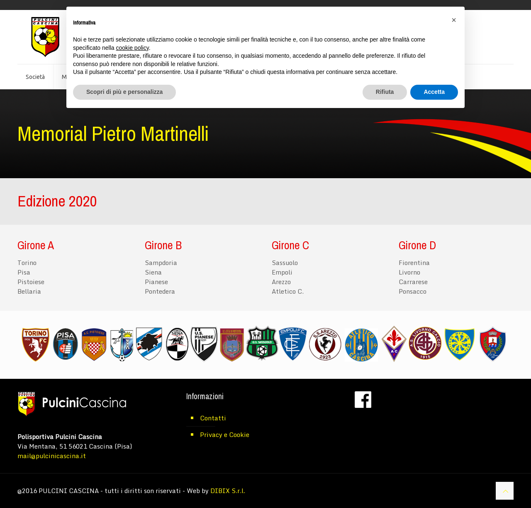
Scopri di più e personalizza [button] (124, 91)
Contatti (213, 418)
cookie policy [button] (132, 47)
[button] (453, 20)
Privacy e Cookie (224, 434)
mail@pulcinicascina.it (51, 456)
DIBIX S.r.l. (227, 491)
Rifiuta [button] (385, 91)
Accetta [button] (434, 91)
